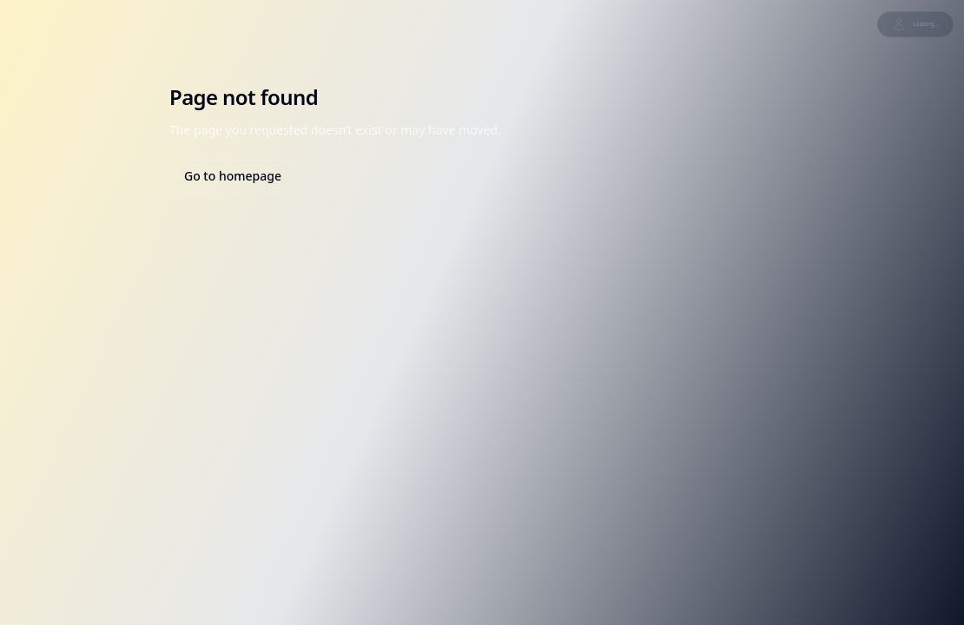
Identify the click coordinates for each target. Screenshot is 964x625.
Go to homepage (232, 176)
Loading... (915, 24)
